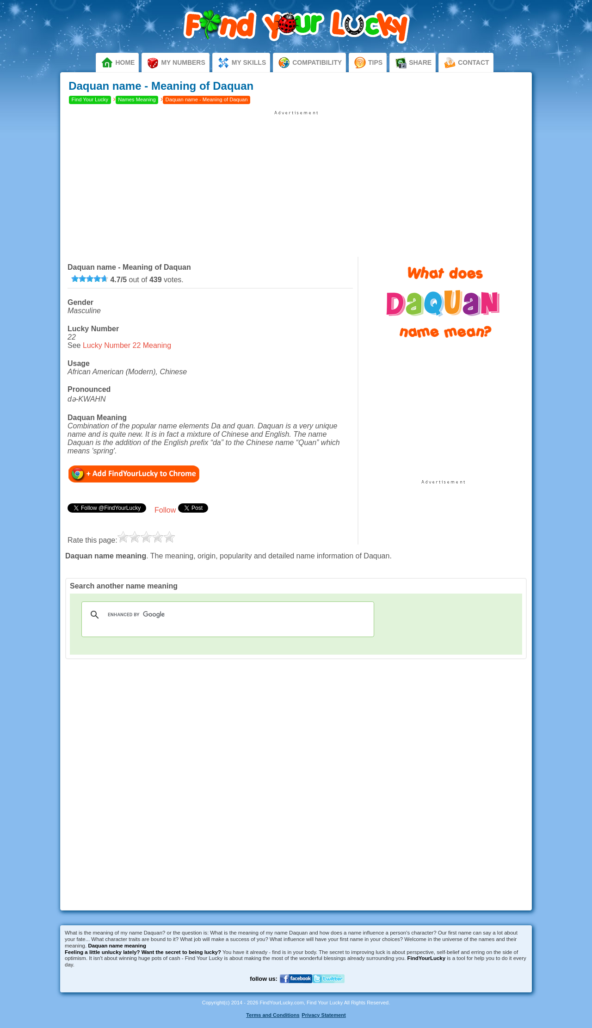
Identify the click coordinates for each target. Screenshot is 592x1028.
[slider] (89, 278)
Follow (165, 510)
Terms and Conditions (272, 1015)
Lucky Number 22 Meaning (127, 345)
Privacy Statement (323, 1015)
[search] (226, 614)
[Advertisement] (296, 180)
